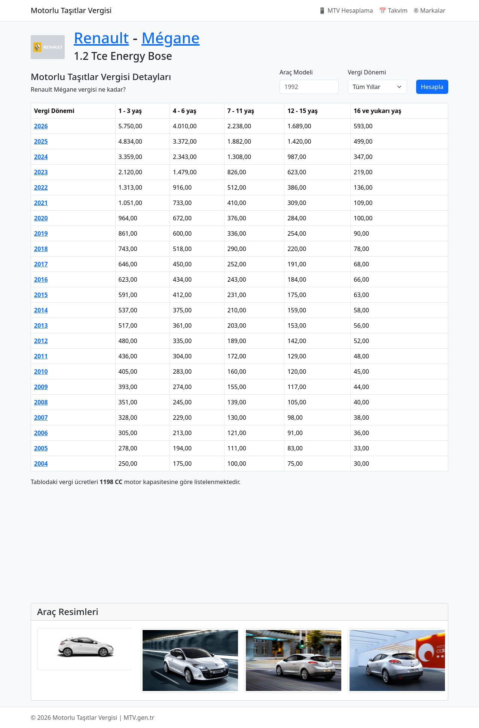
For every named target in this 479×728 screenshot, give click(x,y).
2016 (41, 279)
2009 (41, 387)
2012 (41, 341)
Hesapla (432, 87)
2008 (41, 402)
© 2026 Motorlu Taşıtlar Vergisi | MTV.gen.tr (92, 717)
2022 (41, 187)
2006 (41, 433)
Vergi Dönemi (367, 72)
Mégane (170, 37)
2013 (41, 325)
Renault (101, 37)
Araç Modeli (296, 72)
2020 (41, 218)
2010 (41, 371)
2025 (41, 141)
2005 (41, 448)
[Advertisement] (239, 544)
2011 (41, 356)
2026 (41, 126)
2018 (41, 249)
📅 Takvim (393, 10)
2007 (41, 417)
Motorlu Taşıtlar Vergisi (71, 10)
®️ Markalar (429, 10)
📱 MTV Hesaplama (345, 10)
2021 (41, 203)
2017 (41, 264)
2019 (41, 233)
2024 (41, 157)
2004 (41, 463)
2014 (41, 310)
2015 (41, 295)
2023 (41, 172)
